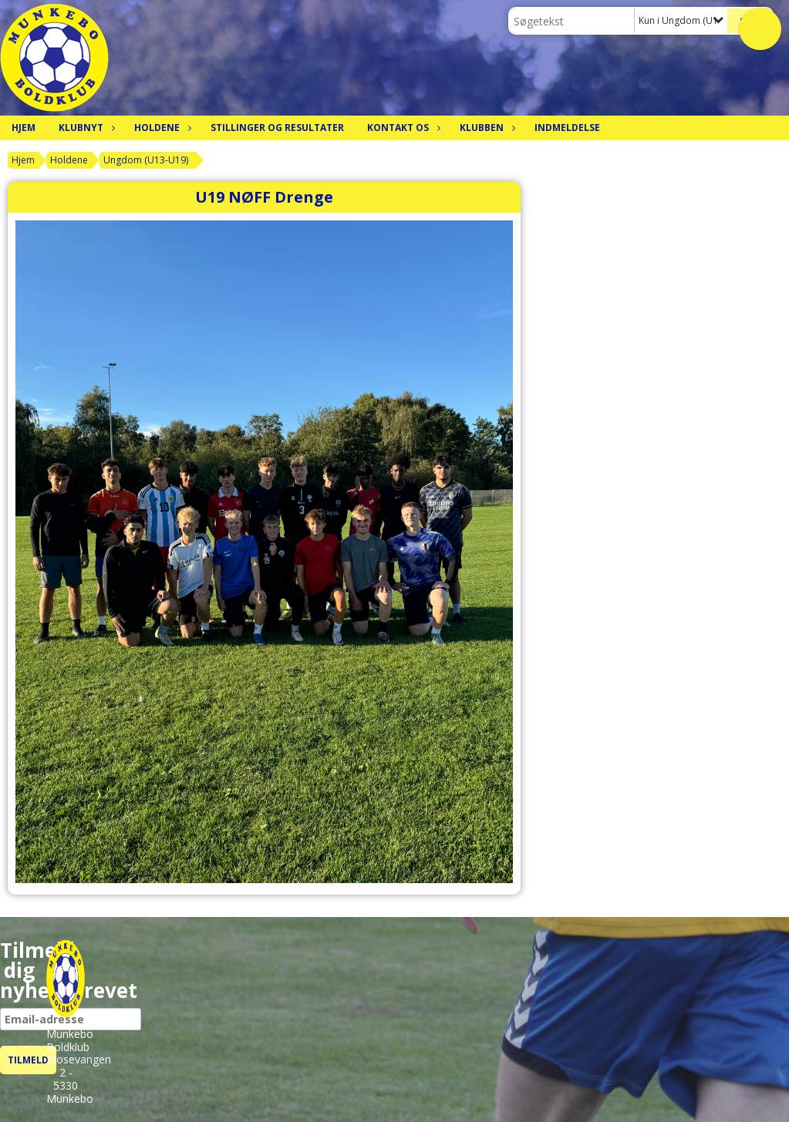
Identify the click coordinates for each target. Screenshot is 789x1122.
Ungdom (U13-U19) (145, 159)
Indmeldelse (567, 127)
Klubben (485, 127)
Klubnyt (85, 127)
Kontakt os (402, 127)
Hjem (23, 127)
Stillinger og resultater (277, 127)
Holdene (160, 127)
